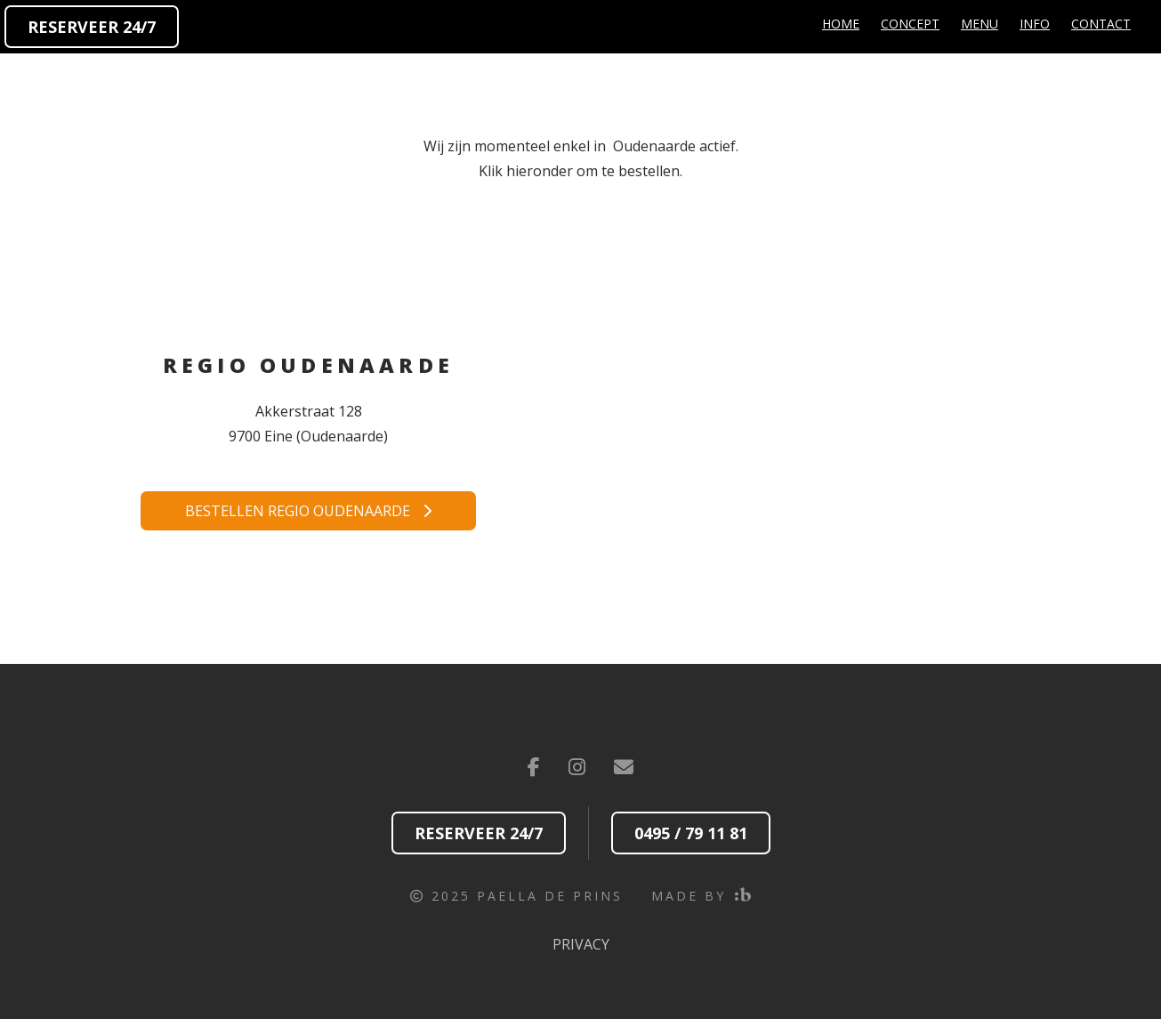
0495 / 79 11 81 (690, 833)
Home (840, 23)
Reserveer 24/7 (92, 26)
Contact (1101, 23)
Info (1035, 23)
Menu (979, 23)
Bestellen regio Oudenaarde (308, 511)
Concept (910, 23)
